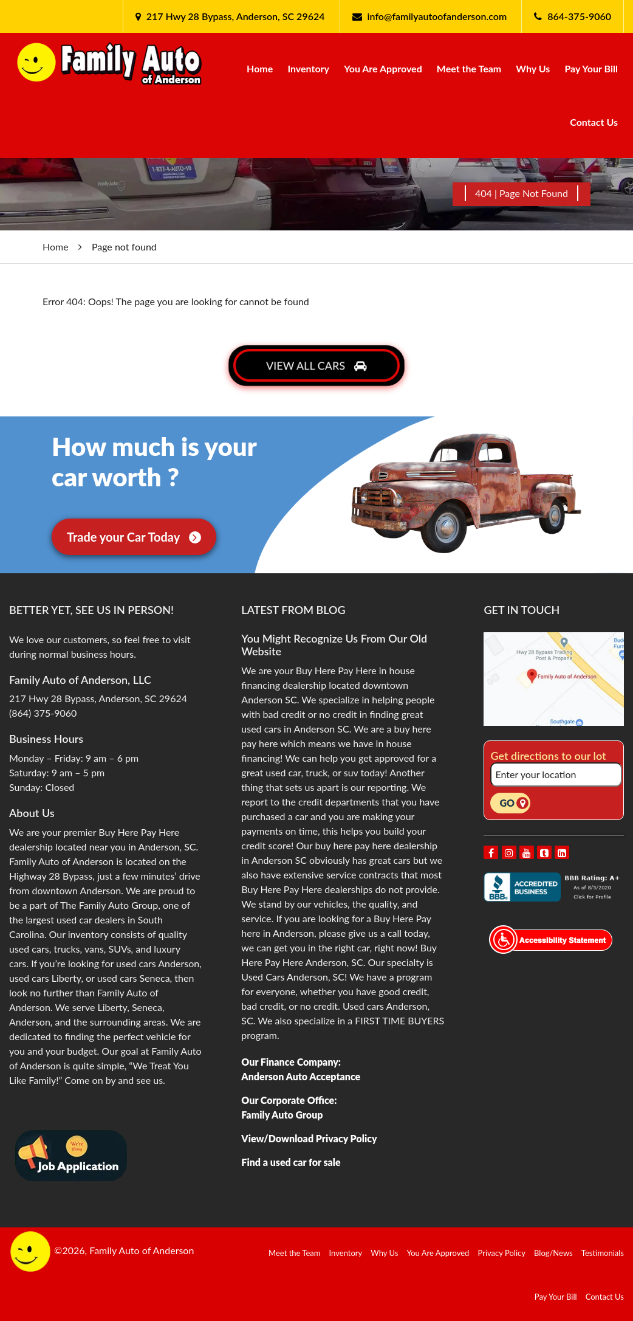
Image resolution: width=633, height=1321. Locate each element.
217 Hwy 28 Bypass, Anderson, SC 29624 (234, 16)
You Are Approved (383, 68)
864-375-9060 (579, 16)
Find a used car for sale (290, 1162)
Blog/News (553, 1253)
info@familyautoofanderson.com (437, 16)
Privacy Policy (501, 1253)
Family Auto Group (282, 1114)
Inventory (308, 68)
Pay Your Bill (591, 68)
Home (260, 68)
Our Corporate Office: (289, 1100)
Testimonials (602, 1253)
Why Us (533, 68)
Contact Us (594, 122)
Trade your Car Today (134, 536)
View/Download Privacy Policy (309, 1138)
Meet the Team (469, 68)
